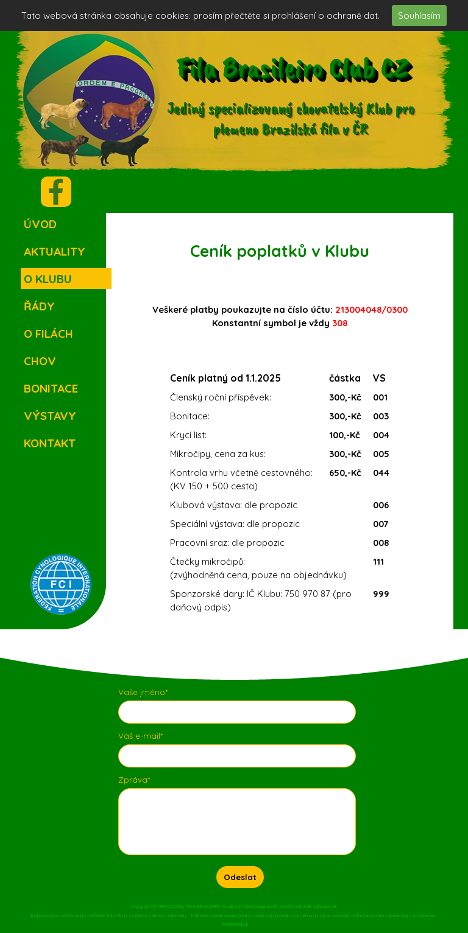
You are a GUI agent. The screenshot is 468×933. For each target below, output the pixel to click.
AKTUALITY (54, 251)
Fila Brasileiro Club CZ (292, 67)
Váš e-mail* (140, 736)
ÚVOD (40, 224)
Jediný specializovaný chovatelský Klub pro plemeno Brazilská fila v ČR (292, 118)
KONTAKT (50, 443)
